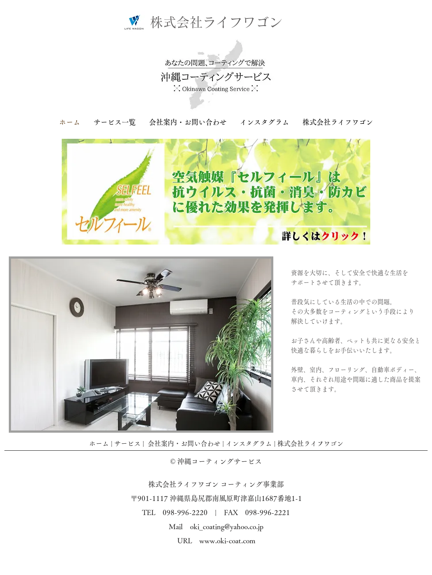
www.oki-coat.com (227, 540)
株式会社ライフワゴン (310, 443)
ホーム (99, 443)
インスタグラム (249, 443)
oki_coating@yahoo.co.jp (227, 526)
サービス (127, 443)
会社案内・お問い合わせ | (187, 443)
